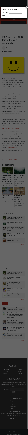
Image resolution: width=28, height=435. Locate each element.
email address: (5, 12)
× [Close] (26, 7)
